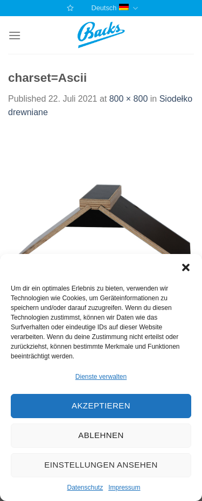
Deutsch (114, 8)
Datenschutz (85, 487)
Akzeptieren (101, 405)
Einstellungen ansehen (100, 464)
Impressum (124, 487)
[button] (185, 267)
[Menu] (14, 35)
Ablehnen (100, 435)
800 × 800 (128, 98)
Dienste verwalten (101, 376)
